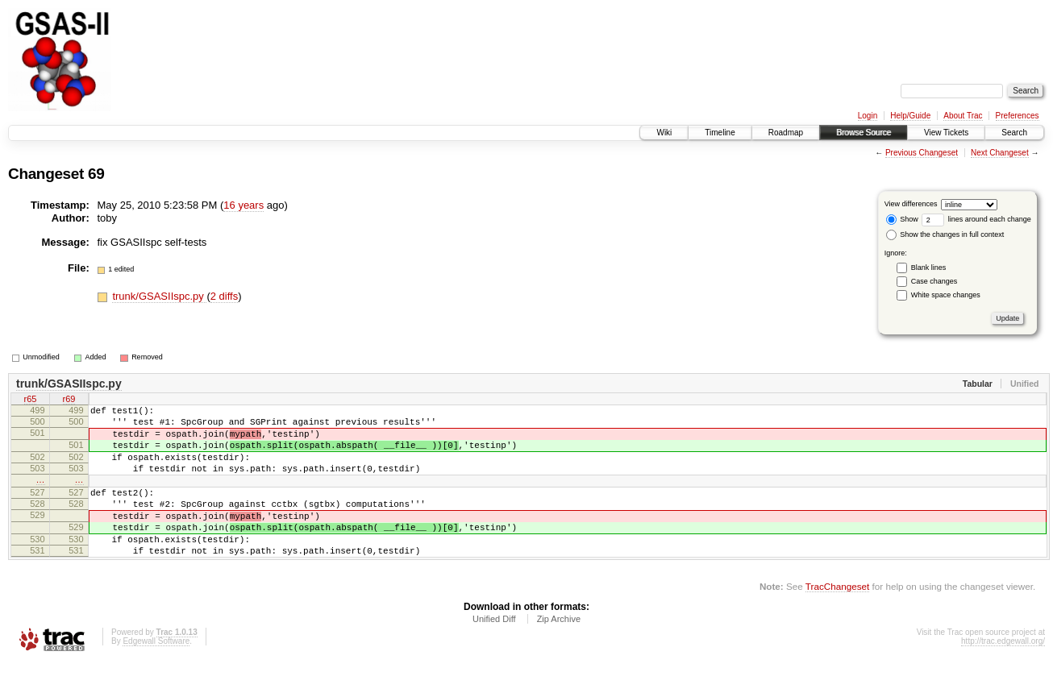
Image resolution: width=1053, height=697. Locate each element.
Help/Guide (910, 115)
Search (1014, 132)
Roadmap (785, 132)
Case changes (934, 281)
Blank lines (929, 267)
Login (867, 115)
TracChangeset (837, 620)
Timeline (720, 132)
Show (902, 219)
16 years (243, 205)
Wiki (664, 132)
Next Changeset (1000, 152)
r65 (30, 400)
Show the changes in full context (945, 234)
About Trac (962, 115)
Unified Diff (494, 653)
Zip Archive (559, 653)
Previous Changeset (921, 152)
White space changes (945, 295)
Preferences (1017, 115)
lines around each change (976, 219)
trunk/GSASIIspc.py (159, 296)
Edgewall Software (156, 674)
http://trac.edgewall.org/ (1003, 674)
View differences (911, 204)
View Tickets (946, 132)
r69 (69, 400)
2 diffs (224, 296)
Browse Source (863, 132)
